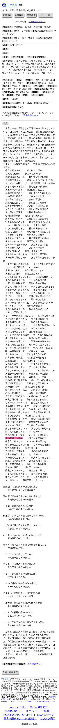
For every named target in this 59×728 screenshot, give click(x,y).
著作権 (53, 697)
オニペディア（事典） (39, 711)
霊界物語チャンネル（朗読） (20, 718)
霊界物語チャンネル (37, 22)
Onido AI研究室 (39, 707)
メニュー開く (45, 15)
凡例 (3, 699)
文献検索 (7, 15)
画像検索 (19, 15)
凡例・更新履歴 (10, 672)
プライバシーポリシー (45, 701)
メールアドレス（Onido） (21, 701)
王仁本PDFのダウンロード (18, 714)
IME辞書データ (45, 714)
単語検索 (31, 15)
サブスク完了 (47, 718)
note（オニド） (18, 707)
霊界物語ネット (30, 115)
